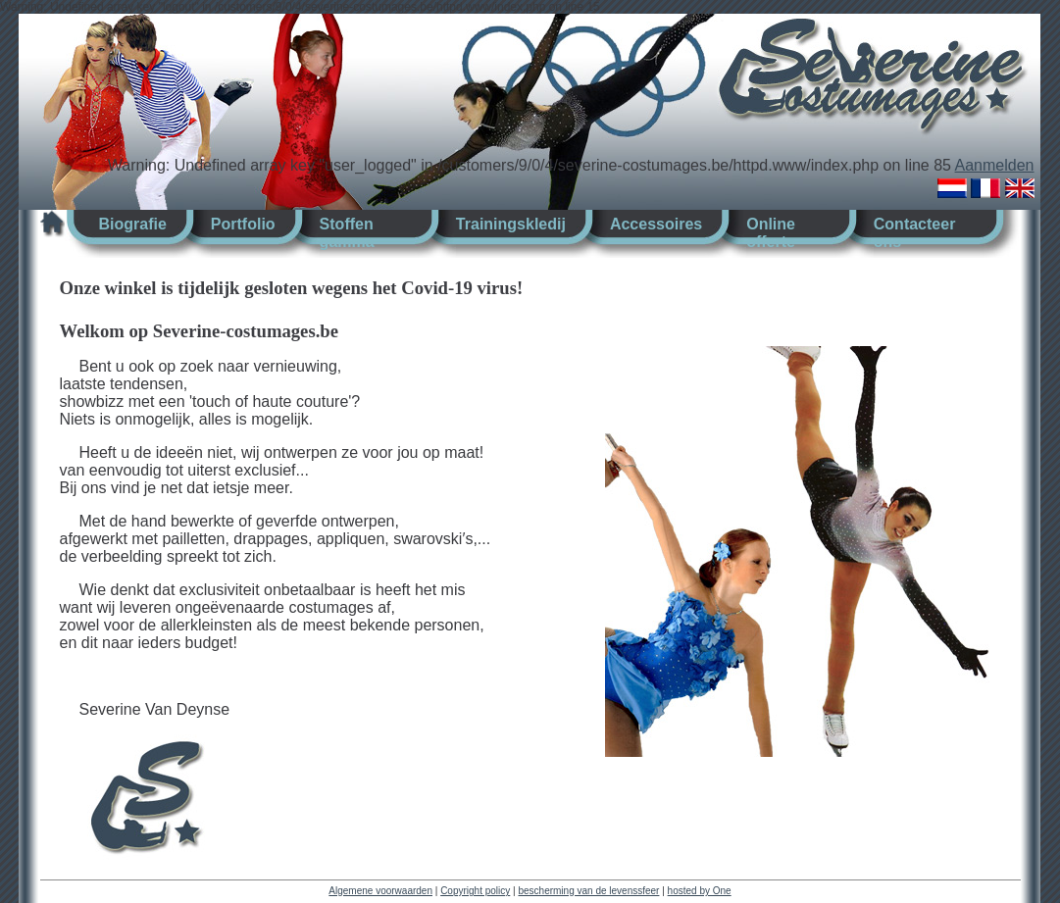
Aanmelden (995, 165)
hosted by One (700, 890)
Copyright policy (475, 890)
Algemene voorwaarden (380, 890)
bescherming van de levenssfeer (588, 890)
